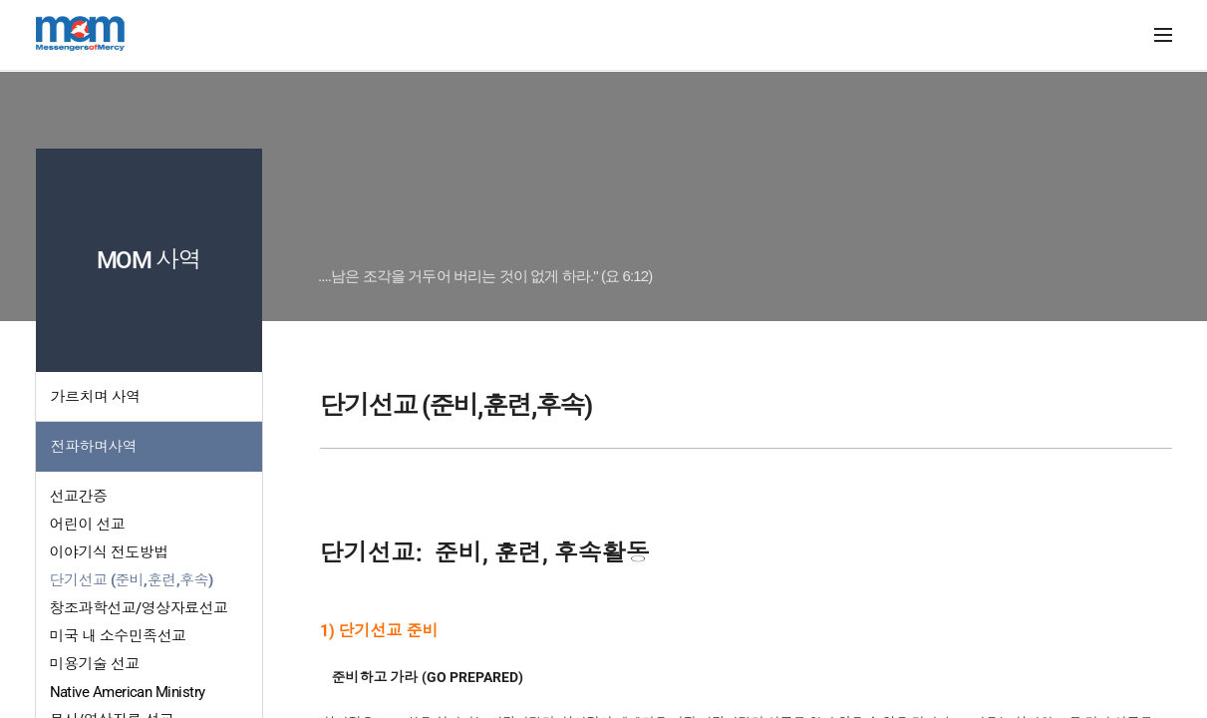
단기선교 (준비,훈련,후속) (131, 580)
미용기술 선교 (95, 664)
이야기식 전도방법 (109, 552)
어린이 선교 (88, 525)
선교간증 (79, 497)
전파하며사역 (94, 447)
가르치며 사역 (96, 397)
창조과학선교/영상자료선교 (139, 608)
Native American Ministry (127, 692)
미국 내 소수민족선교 (118, 636)
